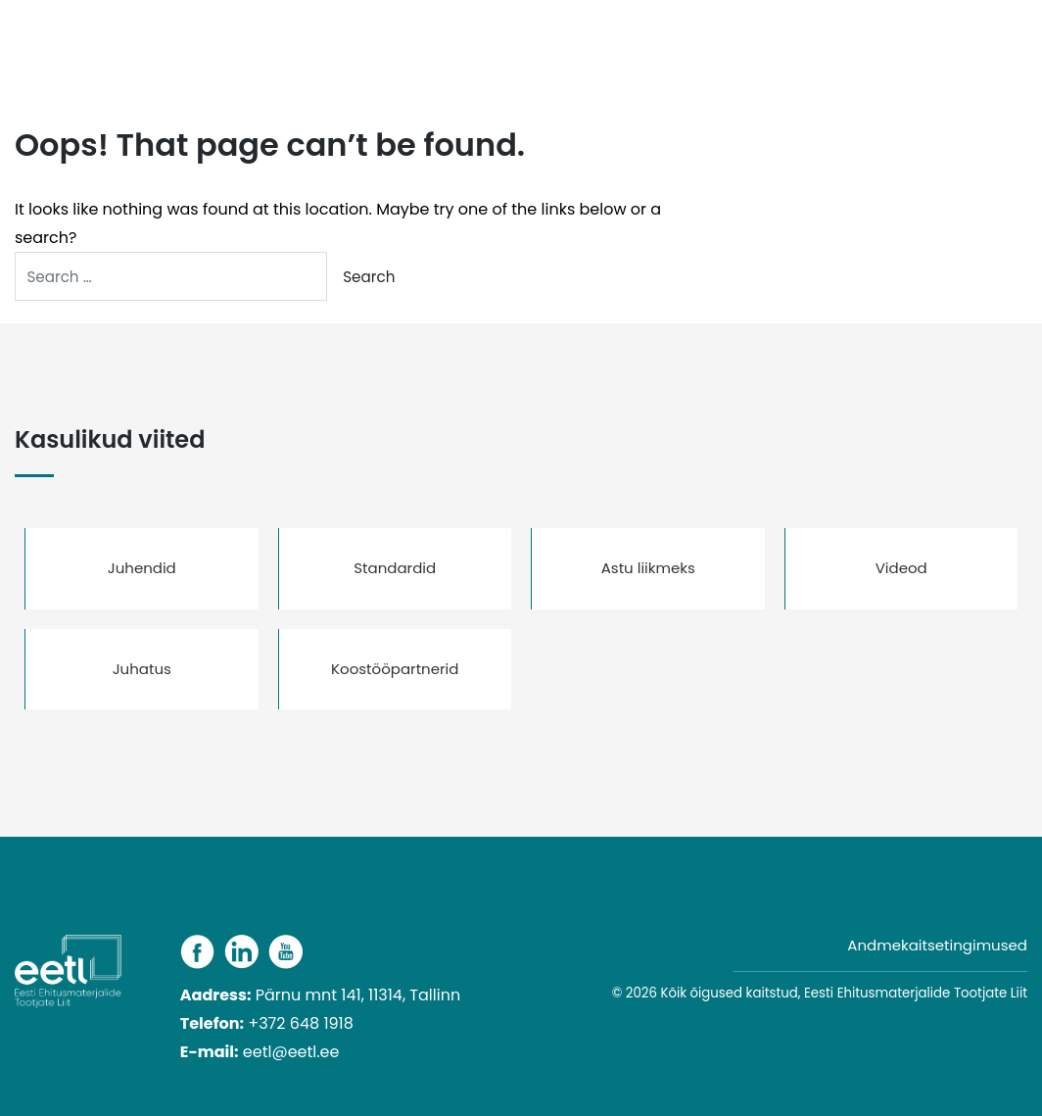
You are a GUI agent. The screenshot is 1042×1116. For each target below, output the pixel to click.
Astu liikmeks (648, 568)
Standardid (395, 568)
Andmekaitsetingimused (937, 945)
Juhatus (142, 668)
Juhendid (142, 568)
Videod (901, 568)
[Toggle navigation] (1021, 51)
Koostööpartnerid (394, 668)
